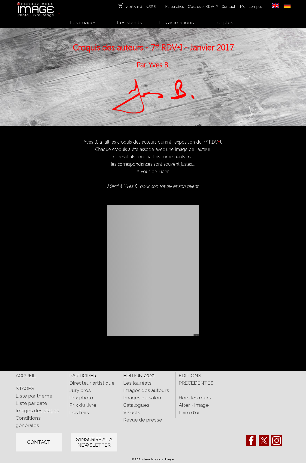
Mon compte (251, 6)
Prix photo (81, 398)
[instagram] (276, 440)
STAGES (25, 388)
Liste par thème (34, 396)
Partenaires (174, 6)
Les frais (79, 412)
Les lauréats (137, 383)
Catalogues (136, 405)
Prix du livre (83, 405)
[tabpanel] (138, 6)
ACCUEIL (26, 375)
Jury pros (80, 390)
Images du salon (142, 398)
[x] (264, 440)
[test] (39, 442)
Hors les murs (195, 398)
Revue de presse (142, 420)
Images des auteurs (146, 390)
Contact (228, 6)
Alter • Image (194, 405)
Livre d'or (189, 412)
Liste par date (31, 403)
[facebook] (251, 440)
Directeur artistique (92, 383)
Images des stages (37, 410)
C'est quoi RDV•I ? (203, 6)
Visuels (131, 412)
